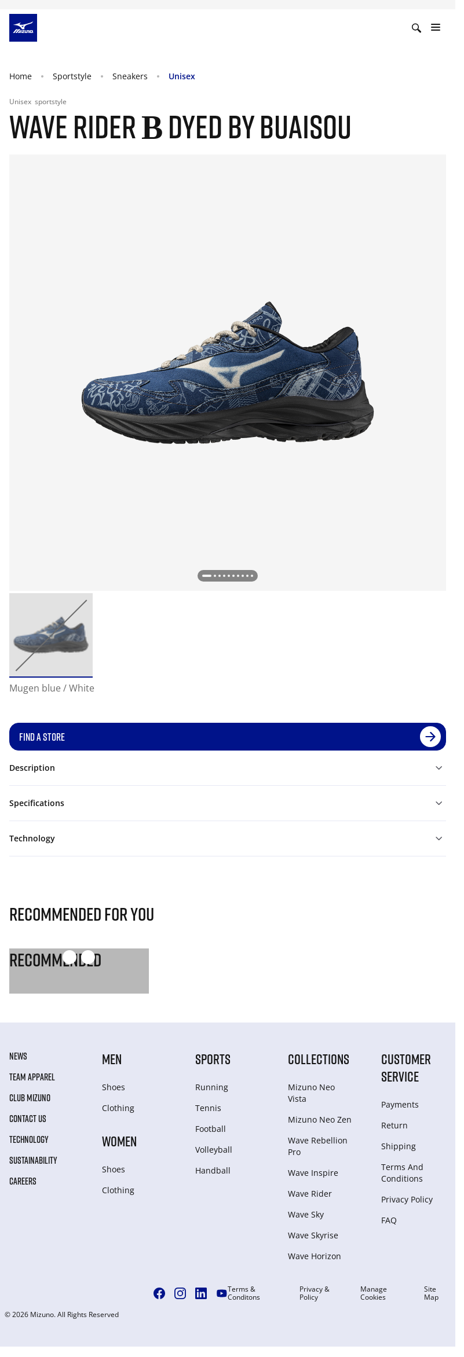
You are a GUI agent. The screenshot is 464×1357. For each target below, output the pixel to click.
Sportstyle (72, 76)
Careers (22, 1181)
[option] (51, 634)
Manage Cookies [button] (373, 1293)
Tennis (208, 1107)
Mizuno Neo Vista (311, 1093)
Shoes (113, 1087)
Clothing (118, 1107)
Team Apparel (32, 1077)
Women (119, 1140)
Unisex (182, 76)
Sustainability (33, 1160)
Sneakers (130, 76)
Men (112, 1058)
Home (20, 76)
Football (210, 1128)
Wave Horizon (314, 1256)
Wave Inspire (313, 1172)
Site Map (431, 1293)
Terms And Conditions (402, 1172)
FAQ (389, 1220)
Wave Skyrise (313, 1235)
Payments (400, 1104)
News (18, 1056)
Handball (213, 1170)
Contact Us (27, 1118)
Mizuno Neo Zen (320, 1119)
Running (211, 1087)
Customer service (406, 1067)
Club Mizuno (29, 1098)
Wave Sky (306, 1214)
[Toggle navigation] (436, 28)
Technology (29, 1139)
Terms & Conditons (244, 1293)
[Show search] (416, 28)
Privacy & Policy (314, 1293)
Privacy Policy (407, 1199)
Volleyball (213, 1149)
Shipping (398, 1146)
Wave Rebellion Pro (318, 1146)
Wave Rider (310, 1193)
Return (394, 1125)
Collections (318, 1058)
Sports (213, 1058)
